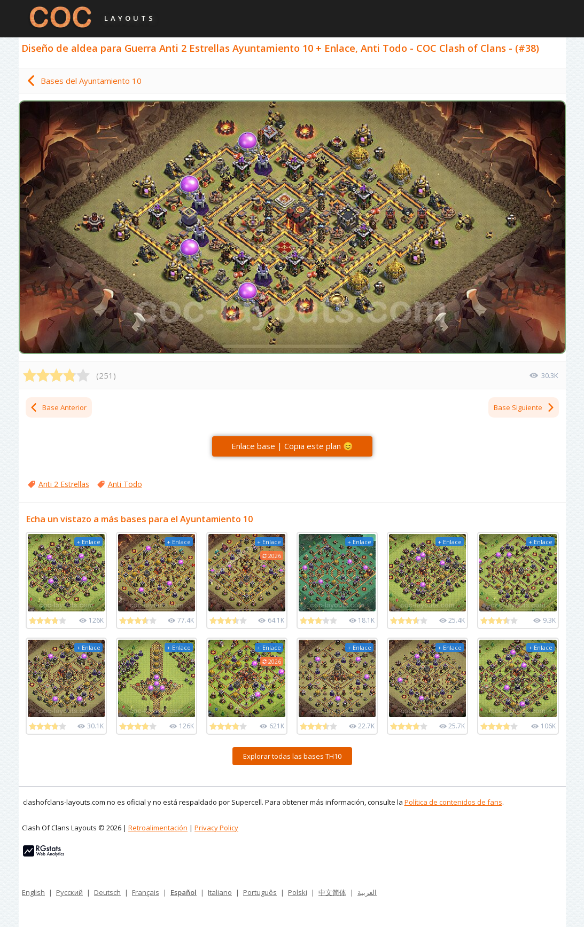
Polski (297, 892)
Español (183, 892)
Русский (69, 892)
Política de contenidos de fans (453, 802)
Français (145, 892)
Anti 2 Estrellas (63, 484)
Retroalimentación (158, 827)
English (33, 892)
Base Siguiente (524, 407)
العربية (367, 892)
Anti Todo (125, 484)
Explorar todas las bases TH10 (292, 756)
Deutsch (107, 892)
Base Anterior (58, 407)
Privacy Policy (216, 827)
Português (260, 892)
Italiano (220, 892)
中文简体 (332, 892)
